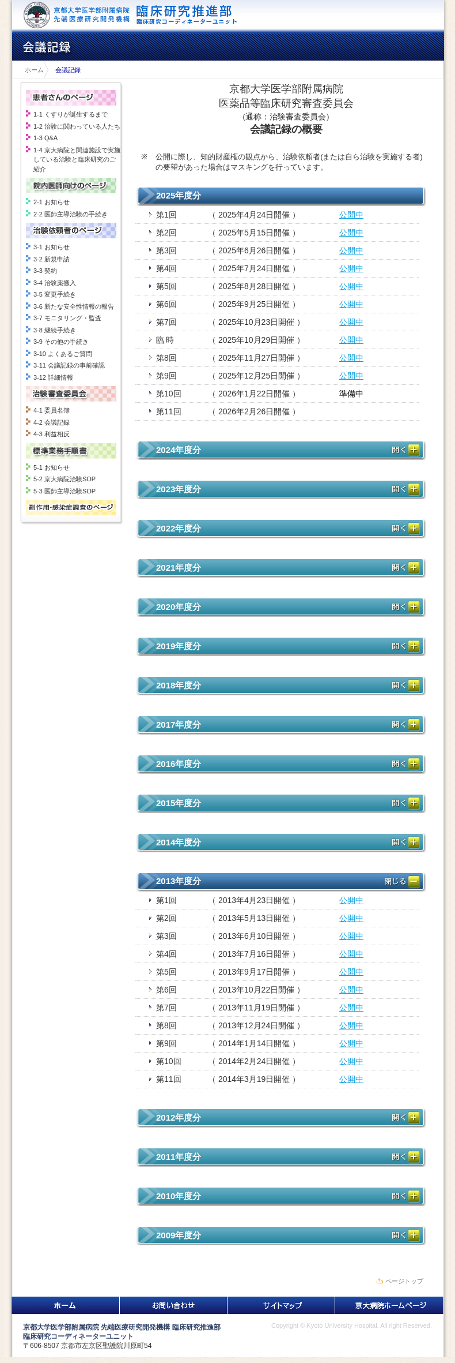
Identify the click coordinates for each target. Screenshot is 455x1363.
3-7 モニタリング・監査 (67, 317)
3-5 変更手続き (54, 294)
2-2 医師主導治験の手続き (70, 214)
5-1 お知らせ (51, 467)
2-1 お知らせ (51, 202)
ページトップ (404, 1281)
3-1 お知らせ (51, 247)
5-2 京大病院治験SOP (64, 478)
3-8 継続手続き (54, 330)
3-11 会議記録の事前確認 (69, 365)
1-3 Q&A (45, 137)
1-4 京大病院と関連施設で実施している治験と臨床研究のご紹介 (76, 160)
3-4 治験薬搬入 (54, 282)
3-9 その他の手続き (61, 341)
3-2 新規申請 (51, 259)
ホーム (31, 69)
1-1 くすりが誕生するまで (70, 114)
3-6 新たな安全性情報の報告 (73, 306)
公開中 (351, 214)
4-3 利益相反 (51, 433)
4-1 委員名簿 (51, 410)
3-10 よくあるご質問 (62, 353)
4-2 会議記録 (51, 422)
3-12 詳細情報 (53, 377)
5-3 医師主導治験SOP (64, 491)
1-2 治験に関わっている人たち (76, 126)
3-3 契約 (45, 270)
